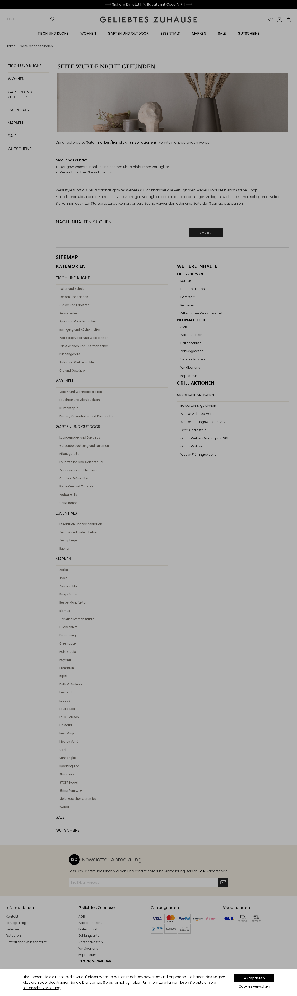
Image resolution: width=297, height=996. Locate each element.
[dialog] (148, 982)
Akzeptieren (254, 978)
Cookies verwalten (254, 986)
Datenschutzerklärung (41, 987)
